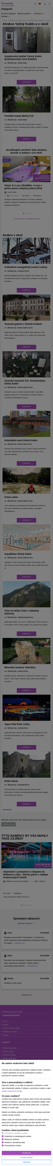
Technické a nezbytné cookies (16, 1133)
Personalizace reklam (12, 1145)
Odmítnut (26, 1162)
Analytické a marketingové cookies (17, 1136)
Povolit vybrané (26, 1157)
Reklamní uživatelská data (14, 1142)
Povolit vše (26, 1153)
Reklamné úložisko (11, 1139)
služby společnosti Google (12, 1091)
